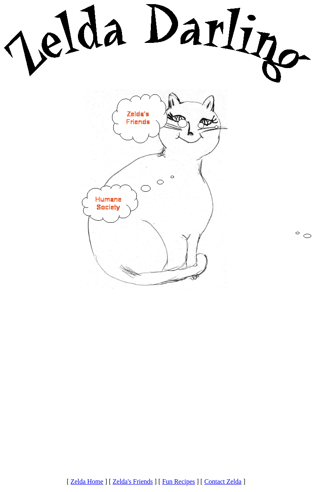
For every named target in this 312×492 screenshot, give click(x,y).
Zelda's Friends (133, 481)
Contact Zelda (223, 481)
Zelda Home (86, 481)
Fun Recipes (178, 481)
